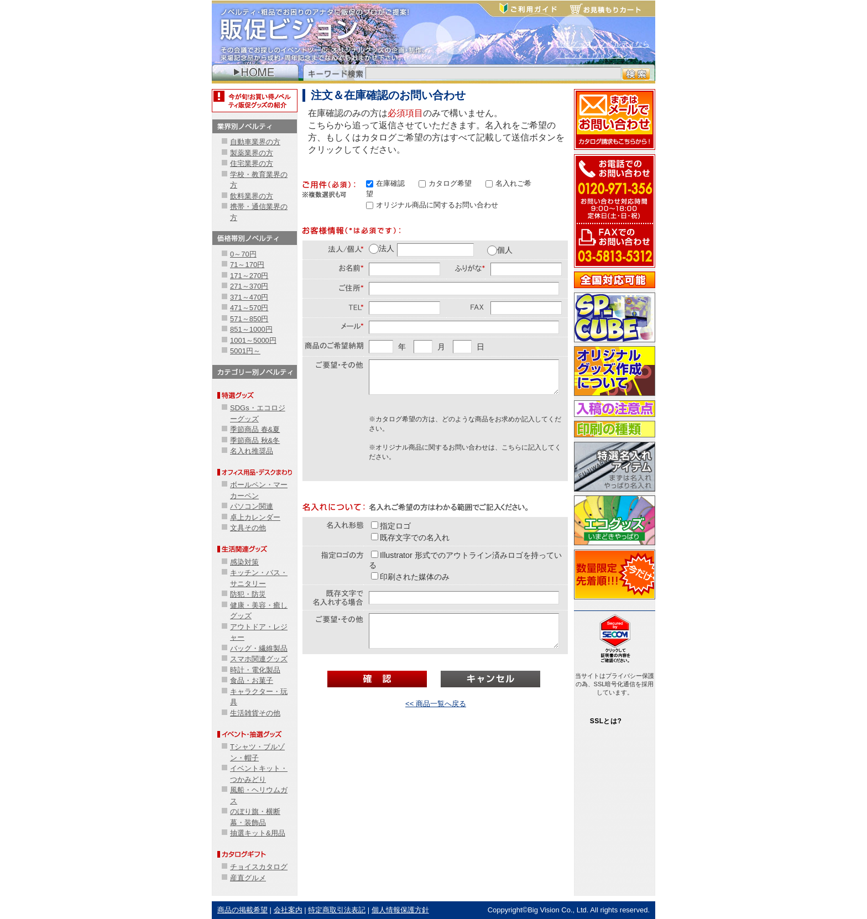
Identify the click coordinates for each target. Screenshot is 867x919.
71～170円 (247, 264)
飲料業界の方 (251, 196)
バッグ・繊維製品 (259, 648)
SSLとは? (606, 721)
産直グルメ (248, 878)
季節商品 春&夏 (255, 429)
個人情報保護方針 (400, 910)
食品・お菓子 (251, 680)
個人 (500, 250)
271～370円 (249, 286)
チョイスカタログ (259, 867)
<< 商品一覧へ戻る (435, 703)
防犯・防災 (248, 594)
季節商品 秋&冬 (255, 440)
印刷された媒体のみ (410, 576)
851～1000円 (251, 329)
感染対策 (244, 562)
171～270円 (249, 275)
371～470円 (249, 297)
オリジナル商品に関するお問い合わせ (432, 205)
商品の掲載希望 (242, 910)
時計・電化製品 (255, 670)
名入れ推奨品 (251, 451)
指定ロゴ (391, 525)
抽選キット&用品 (257, 833)
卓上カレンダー (255, 517)
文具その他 (248, 528)
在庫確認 (385, 183)
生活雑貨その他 (255, 713)
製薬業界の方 (251, 153)
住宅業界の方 (251, 163)
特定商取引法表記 (336, 910)
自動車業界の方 (255, 142)
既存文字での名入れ (410, 537)
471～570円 (249, 308)
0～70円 (243, 254)
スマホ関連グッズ (259, 659)
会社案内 (288, 910)
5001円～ (245, 351)
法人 (381, 249)
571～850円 (249, 319)
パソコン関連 (251, 506)
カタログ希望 (445, 183)
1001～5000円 (253, 340)
